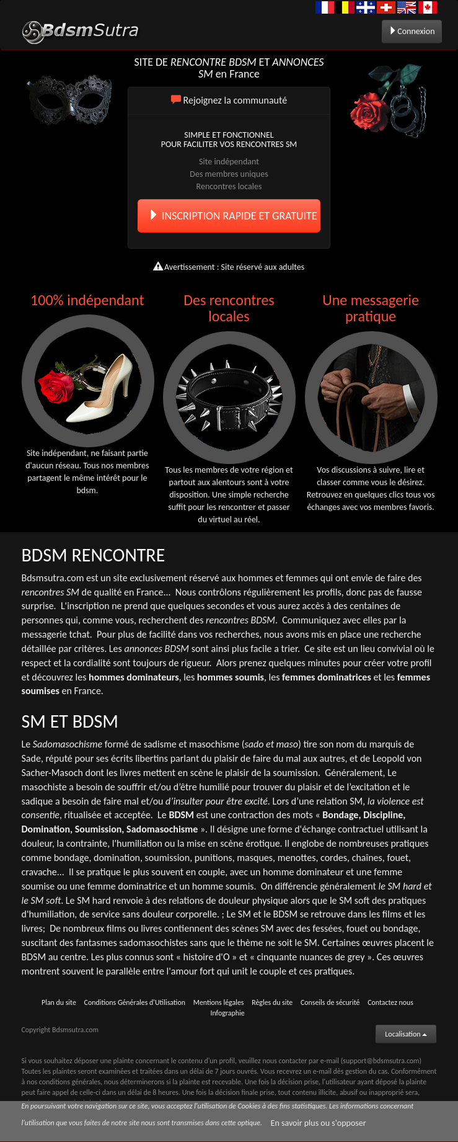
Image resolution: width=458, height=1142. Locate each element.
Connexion (411, 31)
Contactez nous (390, 1002)
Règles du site (272, 1002)
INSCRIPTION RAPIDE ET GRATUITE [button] (232, 216)
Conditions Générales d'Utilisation (134, 1002)
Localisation (406, 1034)
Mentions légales (218, 1002)
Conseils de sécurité (330, 1002)
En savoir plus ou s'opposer (318, 1123)
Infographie (227, 1013)
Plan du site (59, 1002)
